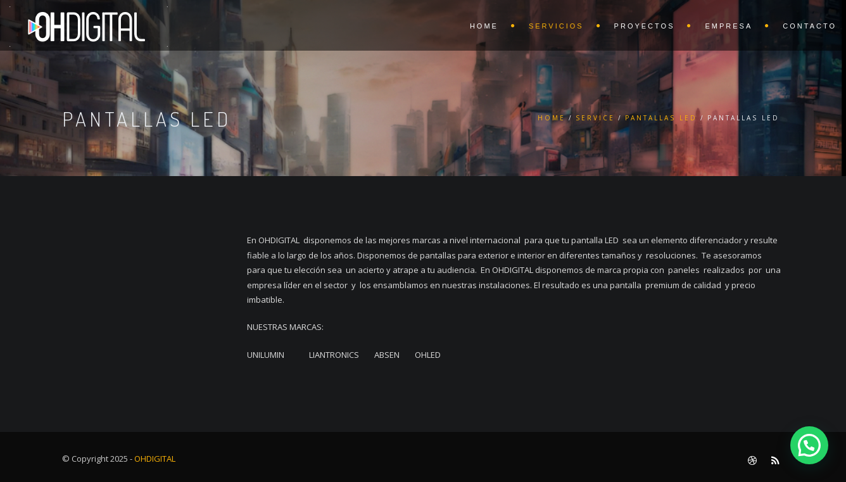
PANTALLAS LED (661, 117)
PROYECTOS (644, 26)
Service (595, 117)
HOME (484, 26)
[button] (809, 445)
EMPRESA (728, 26)
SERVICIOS (556, 26)
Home (551, 117)
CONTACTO (810, 26)
